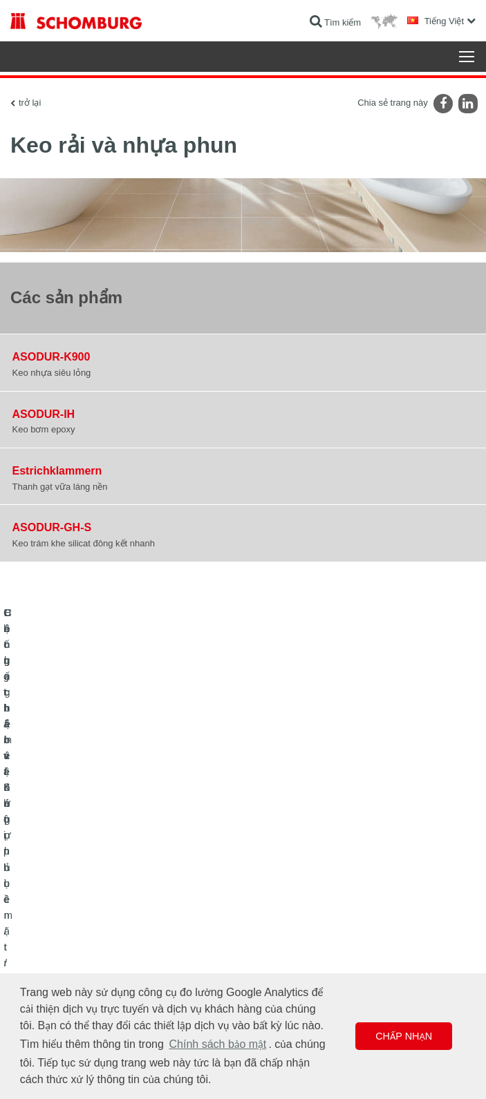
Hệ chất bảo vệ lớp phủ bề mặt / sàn (77, 933)
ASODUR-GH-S (52, 527)
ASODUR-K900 (51, 357)
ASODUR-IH (43, 414)
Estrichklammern (57, 471)
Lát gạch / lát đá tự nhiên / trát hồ (71, 912)
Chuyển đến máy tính (293, 892)
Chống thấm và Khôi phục (58, 892)
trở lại (30, 102)
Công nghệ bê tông (45, 954)
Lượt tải (268, 912)
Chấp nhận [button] (403, 1036)
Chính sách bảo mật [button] (218, 1044)
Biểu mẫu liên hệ (285, 933)
